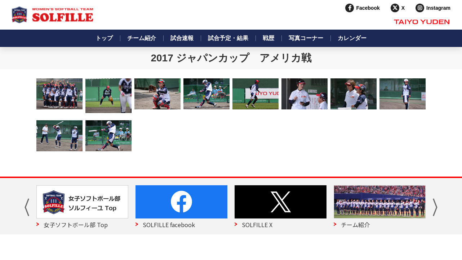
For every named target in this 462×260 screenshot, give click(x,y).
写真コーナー (306, 38)
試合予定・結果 (228, 38)
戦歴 (268, 38)
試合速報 (182, 38)
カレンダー (352, 38)
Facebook (367, 8)
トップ (104, 38)
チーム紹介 (141, 38)
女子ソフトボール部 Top (76, 224)
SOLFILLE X (257, 224)
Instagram (438, 8)
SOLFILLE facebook (169, 224)
